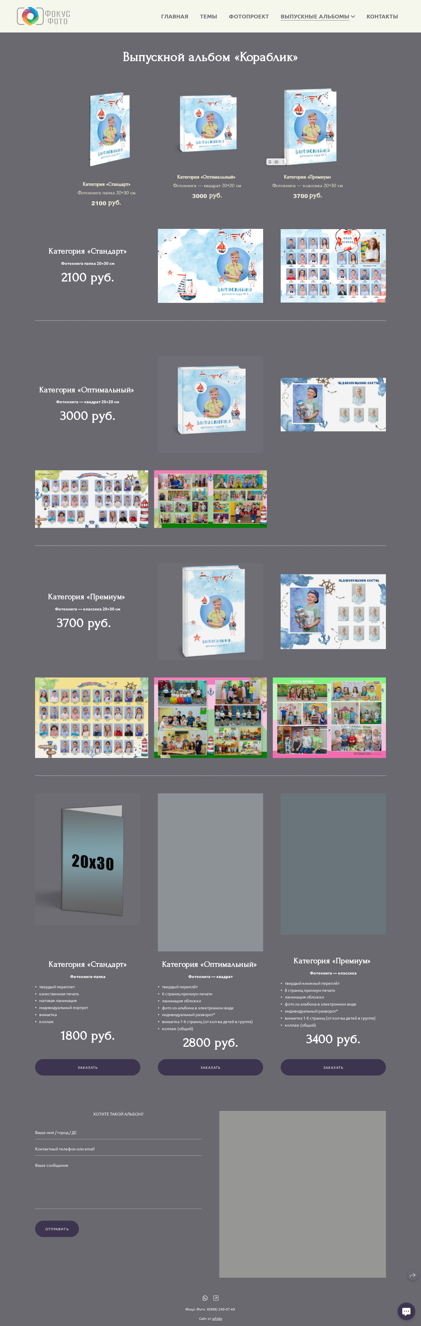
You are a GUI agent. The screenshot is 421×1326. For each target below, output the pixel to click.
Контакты (382, 16)
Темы (208, 16)
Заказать (88, 1076)
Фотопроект (249, 16)
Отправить (57, 1237)
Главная (174, 16)
